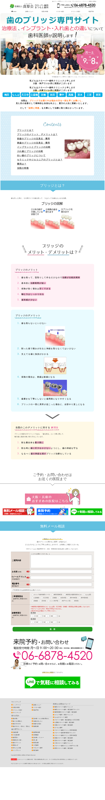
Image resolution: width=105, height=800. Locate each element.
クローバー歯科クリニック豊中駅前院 (66, 733)
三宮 (89, 94)
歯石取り (15, 740)
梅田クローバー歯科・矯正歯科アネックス (67, 712)
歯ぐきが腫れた (17, 724)
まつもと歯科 (58, 730)
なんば (16, 94)
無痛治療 (36, 729)
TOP (53, 76)
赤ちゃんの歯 (17, 750)
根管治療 (36, 745)
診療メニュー (29, 11)
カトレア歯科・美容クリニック (64, 717)
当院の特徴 (44, 11)
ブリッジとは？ (25, 130)
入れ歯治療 (16, 737)
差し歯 (35, 743)
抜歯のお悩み (37, 726)
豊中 (61, 94)
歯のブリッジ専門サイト (62, 76)
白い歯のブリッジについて (31, 155)
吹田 (52, 94)
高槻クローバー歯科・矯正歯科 (64, 740)
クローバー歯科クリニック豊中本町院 (66, 738)
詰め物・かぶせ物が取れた (41, 721)
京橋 (43, 94)
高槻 (70, 94)
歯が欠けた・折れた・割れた (21, 729)
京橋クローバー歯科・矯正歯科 (64, 728)
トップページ (17, 707)
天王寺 (25, 94)
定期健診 (36, 737)
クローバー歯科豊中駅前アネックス (65, 735)
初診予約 (91, 11)
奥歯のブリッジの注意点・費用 (33, 142)
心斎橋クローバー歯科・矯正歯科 (64, 725)
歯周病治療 (36, 735)
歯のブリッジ (17, 745)
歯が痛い (15, 721)
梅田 (6, 94)
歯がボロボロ (17, 726)
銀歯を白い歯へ (17, 743)
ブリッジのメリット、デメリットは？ (37, 134)
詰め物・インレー (38, 740)
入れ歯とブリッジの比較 (30, 151)
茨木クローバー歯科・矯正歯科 (64, 743)
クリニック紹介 (75, 11)
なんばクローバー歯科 (61, 720)
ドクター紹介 (60, 11)
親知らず (15, 748)
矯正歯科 (36, 753)
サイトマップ (17, 715)
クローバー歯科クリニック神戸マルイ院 (66, 748)
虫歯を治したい (38, 724)
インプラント (17, 753)
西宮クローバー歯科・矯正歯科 (64, 751)
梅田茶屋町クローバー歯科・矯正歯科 (66, 715)
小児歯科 (36, 748)
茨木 (80, 94)
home (13, 11)
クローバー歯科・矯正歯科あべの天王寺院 (67, 722)
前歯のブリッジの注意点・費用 (33, 138)
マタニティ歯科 (38, 750)
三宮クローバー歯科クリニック (64, 746)
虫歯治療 (15, 735)
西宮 (98, 94)
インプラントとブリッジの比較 (33, 147)
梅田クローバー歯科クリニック (64, 709)
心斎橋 (34, 94)
